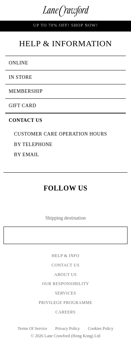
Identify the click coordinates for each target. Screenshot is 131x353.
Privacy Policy (67, 328)
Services (65, 293)
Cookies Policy (100, 328)
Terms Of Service (32, 328)
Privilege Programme (66, 302)
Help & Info (66, 255)
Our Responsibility (65, 283)
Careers (65, 312)
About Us (65, 274)
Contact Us (66, 265)
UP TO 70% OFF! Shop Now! (65, 25)
